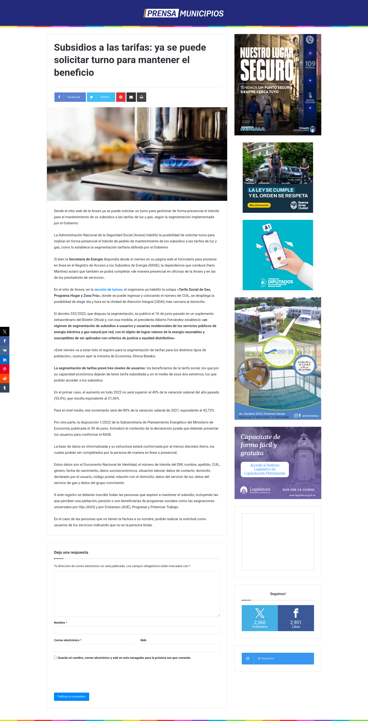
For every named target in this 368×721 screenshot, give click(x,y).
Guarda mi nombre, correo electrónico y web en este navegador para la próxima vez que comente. (124, 658)
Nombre (60, 622)
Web (143, 640)
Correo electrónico (67, 640)
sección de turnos (108, 289)
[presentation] (89, 675)
